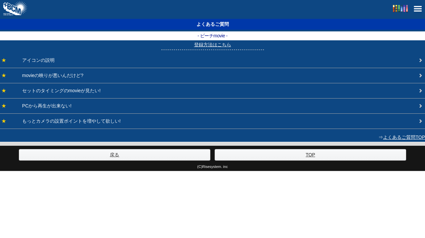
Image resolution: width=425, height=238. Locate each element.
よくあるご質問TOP (404, 137)
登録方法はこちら (212, 44)
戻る (114, 154)
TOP (310, 154)
